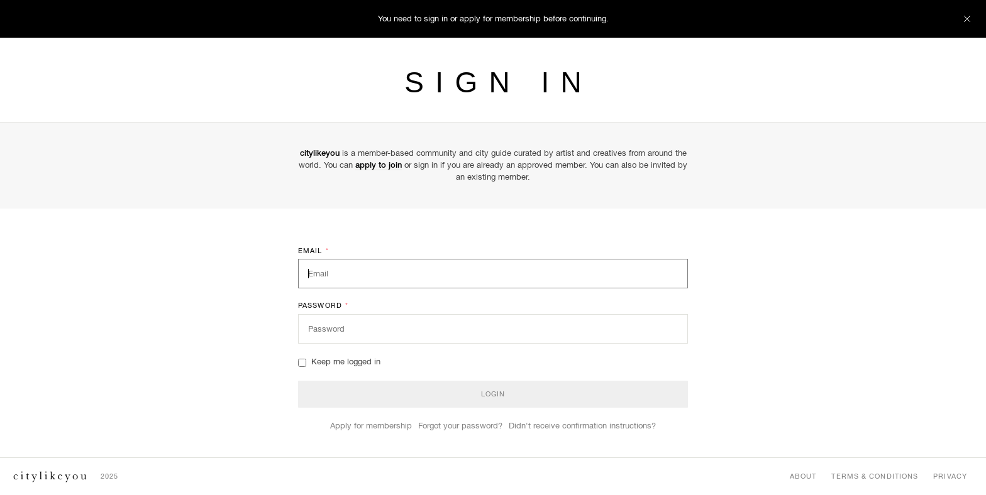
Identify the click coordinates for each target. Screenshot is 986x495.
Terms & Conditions (874, 476)
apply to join (378, 165)
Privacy (950, 476)
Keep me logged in (339, 361)
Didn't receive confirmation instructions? (582, 425)
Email (313, 251)
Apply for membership (371, 425)
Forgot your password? (460, 425)
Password (323, 306)
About (803, 476)
